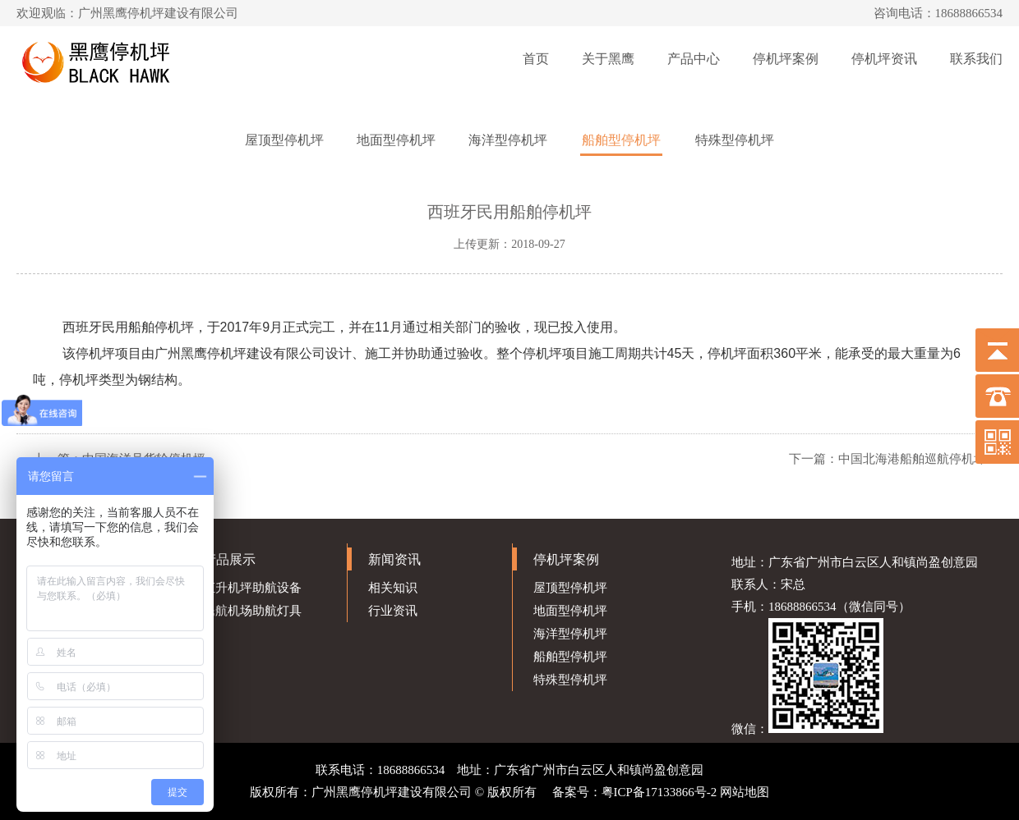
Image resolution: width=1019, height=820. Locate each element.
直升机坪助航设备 (252, 587)
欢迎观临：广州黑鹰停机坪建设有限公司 (127, 13)
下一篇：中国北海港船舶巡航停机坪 (887, 458)
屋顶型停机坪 (284, 140)
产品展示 (229, 559)
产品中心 (693, 59)
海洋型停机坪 (507, 140)
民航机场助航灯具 (252, 610)
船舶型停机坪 (621, 140)
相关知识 (392, 587)
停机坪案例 (785, 59)
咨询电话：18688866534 (938, 13)
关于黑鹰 (608, 59)
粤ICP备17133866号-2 (659, 792)
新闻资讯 (394, 559)
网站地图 (744, 792)
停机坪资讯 (884, 59)
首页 (536, 59)
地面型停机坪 (396, 140)
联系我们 (976, 59)
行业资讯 (392, 610)
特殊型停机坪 (734, 140)
